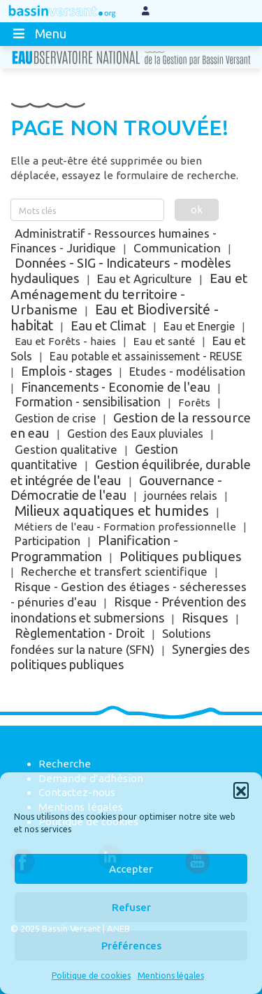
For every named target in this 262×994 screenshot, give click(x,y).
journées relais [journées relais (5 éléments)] (180, 495)
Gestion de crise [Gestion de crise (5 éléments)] (55, 418)
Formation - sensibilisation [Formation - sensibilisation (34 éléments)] (88, 401)
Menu (38, 33)
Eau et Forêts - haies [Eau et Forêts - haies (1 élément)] (65, 341)
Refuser (131, 907)
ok (197, 209)
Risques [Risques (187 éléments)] (205, 617)
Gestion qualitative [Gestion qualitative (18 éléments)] (66, 449)
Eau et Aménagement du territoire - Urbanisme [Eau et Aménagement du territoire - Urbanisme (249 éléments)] (128, 293)
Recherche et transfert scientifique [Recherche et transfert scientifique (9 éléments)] (114, 571)
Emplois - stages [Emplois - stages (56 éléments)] (66, 371)
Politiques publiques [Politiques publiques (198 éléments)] (180, 556)
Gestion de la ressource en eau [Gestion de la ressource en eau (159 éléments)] (130, 425)
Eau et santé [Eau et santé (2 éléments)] (164, 341)
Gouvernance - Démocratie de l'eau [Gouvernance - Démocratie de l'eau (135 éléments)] (116, 488)
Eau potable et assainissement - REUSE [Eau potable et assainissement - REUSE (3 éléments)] (146, 356)
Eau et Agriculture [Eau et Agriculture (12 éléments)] (144, 278)
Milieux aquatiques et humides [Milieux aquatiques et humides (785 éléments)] (112, 511)
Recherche (64, 764)
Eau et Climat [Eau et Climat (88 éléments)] (108, 325)
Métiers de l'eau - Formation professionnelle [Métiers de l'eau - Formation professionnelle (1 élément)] (125, 527)
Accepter (131, 869)
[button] (241, 790)
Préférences (131, 945)
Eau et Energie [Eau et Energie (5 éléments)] (199, 326)
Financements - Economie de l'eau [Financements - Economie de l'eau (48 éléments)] (115, 387)
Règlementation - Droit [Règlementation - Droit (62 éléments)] (80, 633)
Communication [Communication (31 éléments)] (177, 247)
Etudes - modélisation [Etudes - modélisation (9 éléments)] (187, 371)
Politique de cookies (91, 975)
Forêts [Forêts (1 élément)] (194, 402)
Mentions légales (171, 975)
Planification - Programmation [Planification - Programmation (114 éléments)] (94, 548)
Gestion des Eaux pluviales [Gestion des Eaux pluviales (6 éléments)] (135, 433)
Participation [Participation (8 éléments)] (47, 541)
